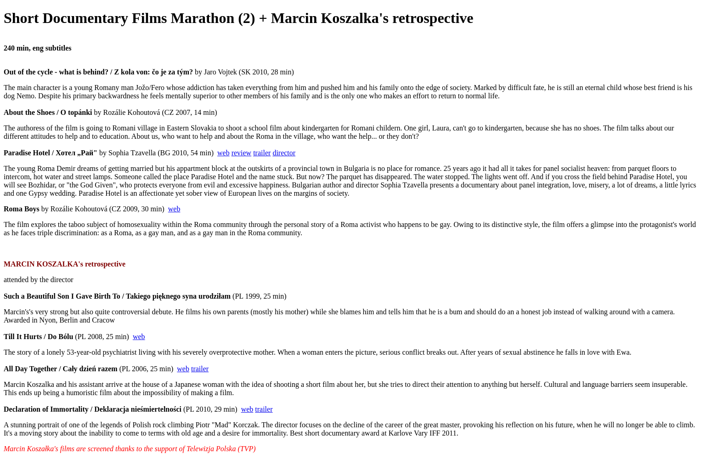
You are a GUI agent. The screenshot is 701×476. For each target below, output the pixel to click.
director (283, 153)
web (223, 153)
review (242, 153)
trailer (262, 153)
